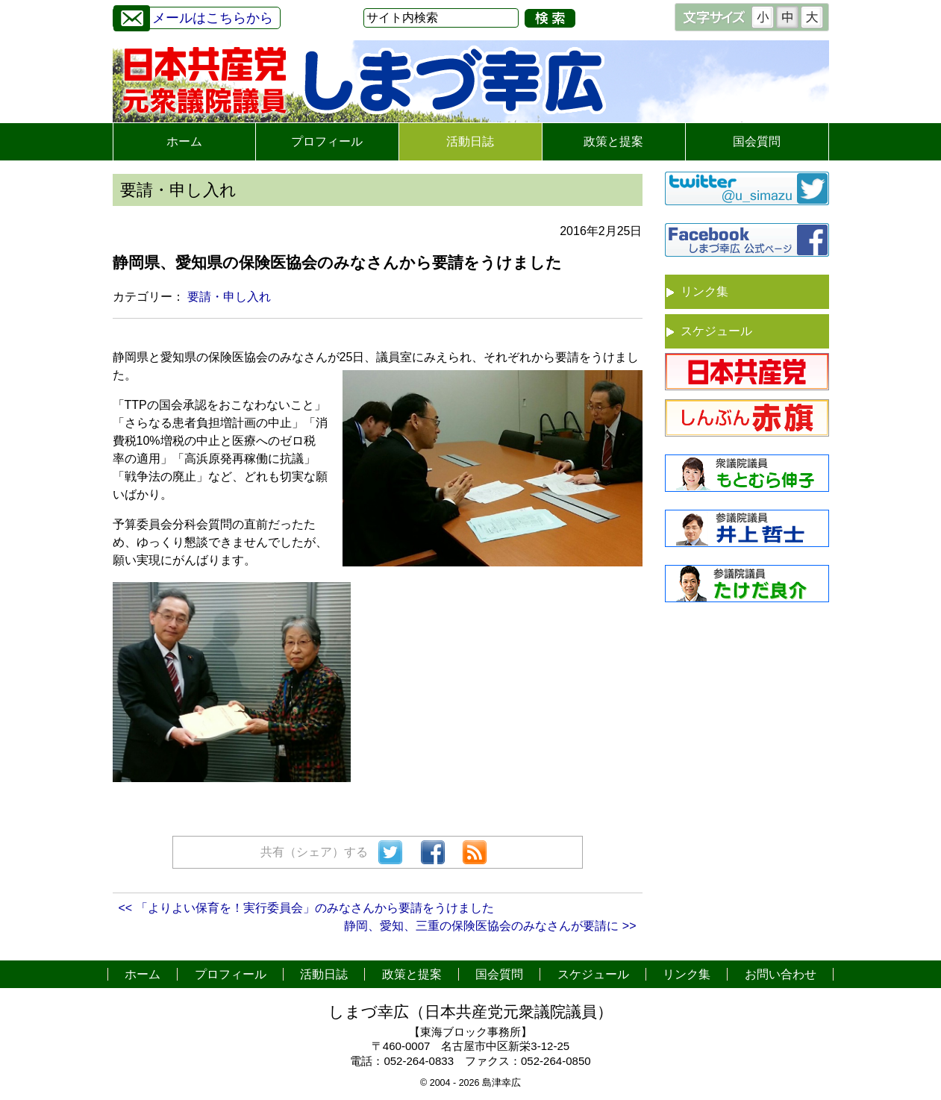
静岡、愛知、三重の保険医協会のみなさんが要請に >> (490, 925)
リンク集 (704, 291)
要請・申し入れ (229, 296)
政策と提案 (613, 141)
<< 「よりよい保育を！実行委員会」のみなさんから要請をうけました (306, 907)
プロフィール (327, 141)
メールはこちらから (193, 16)
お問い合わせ (780, 974)
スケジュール (716, 331)
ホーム (184, 141)
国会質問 (757, 141)
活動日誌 (470, 141)
